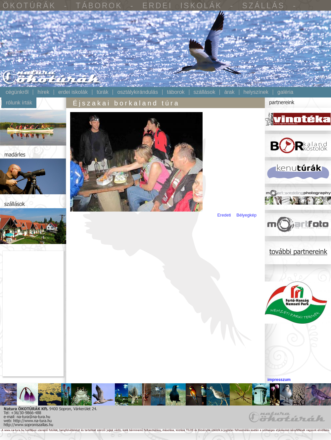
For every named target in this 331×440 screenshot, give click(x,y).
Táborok (175, 92)
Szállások (204, 92)
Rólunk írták (19, 102)
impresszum (279, 379)
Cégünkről (17, 92)
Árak (229, 92)
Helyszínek (256, 92)
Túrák (103, 92)
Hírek (43, 92)
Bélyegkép (246, 215)
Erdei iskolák (73, 92)
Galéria (285, 92)
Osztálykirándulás (137, 92)
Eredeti (224, 215)
